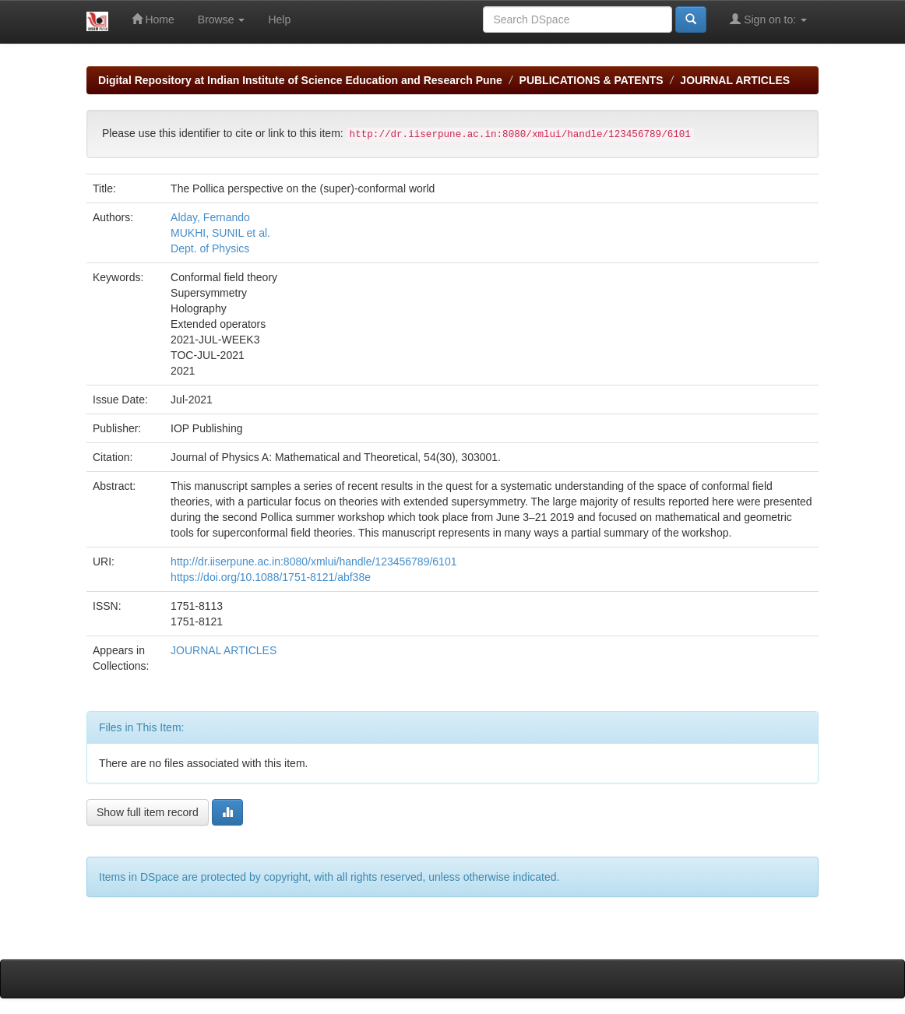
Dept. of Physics (210, 248)
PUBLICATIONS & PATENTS (591, 80)
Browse (221, 19)
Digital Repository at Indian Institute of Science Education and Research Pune (300, 80)
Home (153, 19)
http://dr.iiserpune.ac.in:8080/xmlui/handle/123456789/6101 (313, 561)
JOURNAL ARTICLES (735, 80)
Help (279, 19)
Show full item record (148, 812)
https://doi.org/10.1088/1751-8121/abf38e (271, 577)
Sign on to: (768, 19)
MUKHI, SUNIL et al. (220, 233)
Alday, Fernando (210, 217)
